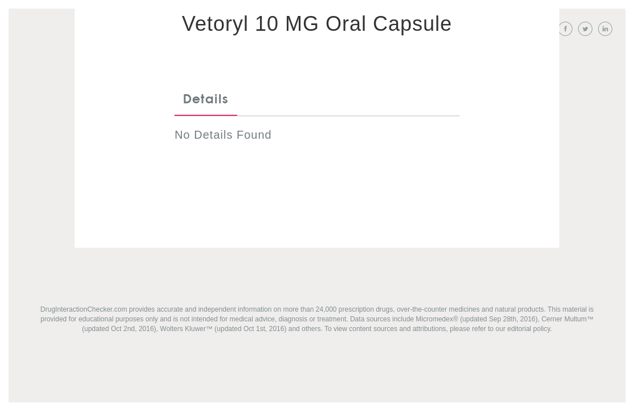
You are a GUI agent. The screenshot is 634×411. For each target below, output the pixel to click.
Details (206, 99)
